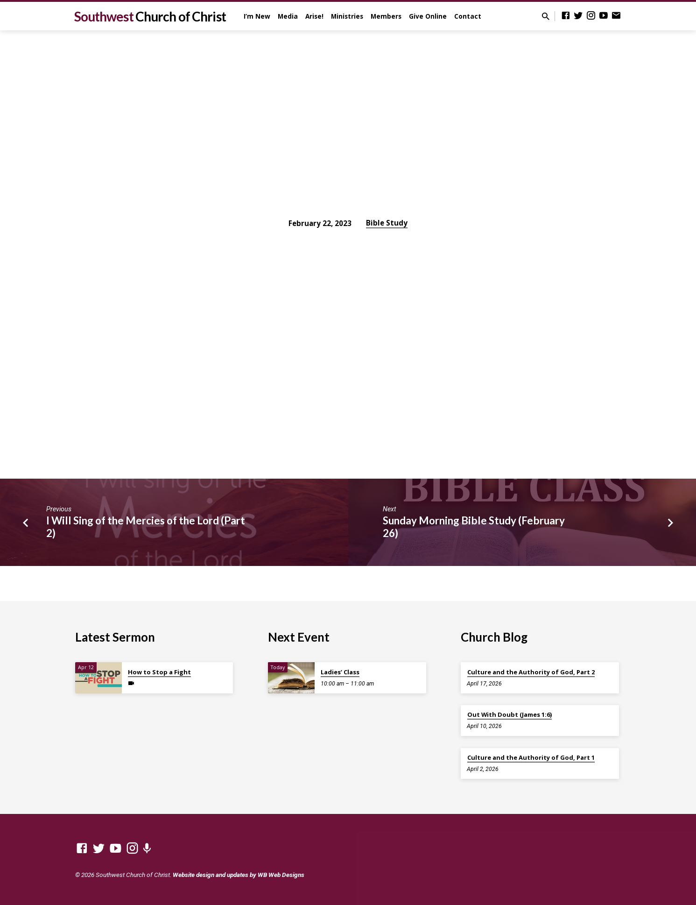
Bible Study (387, 222)
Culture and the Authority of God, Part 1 (531, 757)
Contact (467, 16)
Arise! (314, 16)
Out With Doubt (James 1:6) (509, 714)
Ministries (347, 16)
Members (386, 16)
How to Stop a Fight (159, 672)
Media (288, 16)
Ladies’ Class (340, 672)
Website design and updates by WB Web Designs (238, 874)
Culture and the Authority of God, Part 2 (531, 672)
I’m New (257, 16)
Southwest (150, 16)
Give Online (428, 16)
